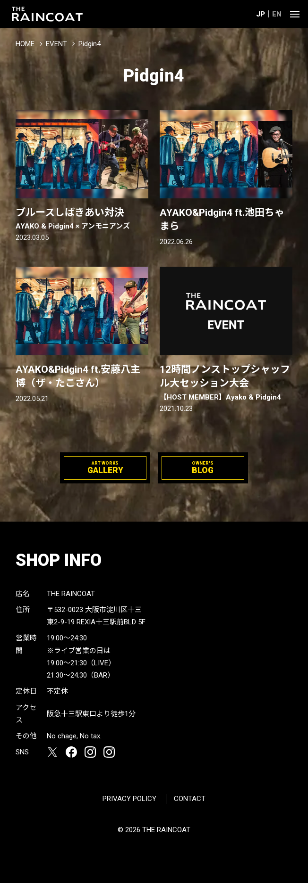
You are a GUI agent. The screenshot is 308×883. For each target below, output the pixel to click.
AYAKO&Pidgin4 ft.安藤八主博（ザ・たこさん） (78, 376)
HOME (25, 44)
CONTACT (189, 798)
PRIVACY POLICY (129, 798)
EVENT (56, 44)
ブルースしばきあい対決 (82, 219)
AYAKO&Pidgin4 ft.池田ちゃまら (222, 219)
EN (277, 14)
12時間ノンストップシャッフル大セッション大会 (226, 383)
